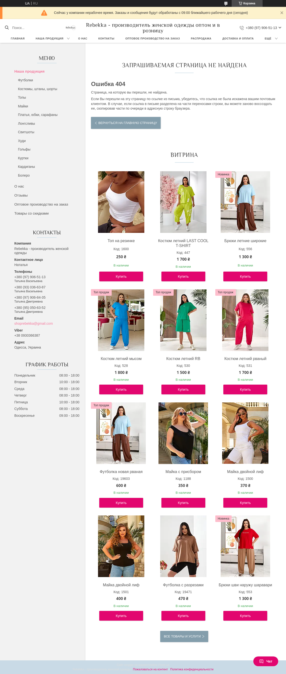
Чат (265, 661)
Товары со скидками (31, 213)
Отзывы (21, 195)
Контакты (106, 38)
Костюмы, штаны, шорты (37, 89)
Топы (22, 97)
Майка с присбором (183, 472)
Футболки (25, 80)
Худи (22, 141)
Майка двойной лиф (245, 472)
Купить (121, 276)
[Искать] (6, 27)
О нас (83, 38)
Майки (23, 106)
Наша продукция (49, 38)
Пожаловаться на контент (150, 669)
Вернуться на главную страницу (127, 123)
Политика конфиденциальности (191, 669)
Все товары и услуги (182, 636)
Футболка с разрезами (183, 585)
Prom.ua (163, 665)
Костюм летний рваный (245, 359)
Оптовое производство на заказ (152, 38)
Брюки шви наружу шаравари (245, 585)
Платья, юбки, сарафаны (38, 115)
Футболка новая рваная (121, 472)
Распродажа (201, 38)
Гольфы (24, 149)
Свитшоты (26, 132)
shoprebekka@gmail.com (33, 323)
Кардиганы (26, 167)
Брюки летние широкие (245, 241)
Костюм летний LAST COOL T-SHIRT (183, 243)
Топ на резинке (121, 241)
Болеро (24, 175)
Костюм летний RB (183, 359)
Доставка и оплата (238, 38)
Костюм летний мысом (121, 359)
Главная (18, 38)
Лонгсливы (26, 123)
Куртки (23, 158)
